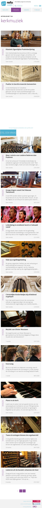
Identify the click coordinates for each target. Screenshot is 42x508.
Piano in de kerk (12, 400)
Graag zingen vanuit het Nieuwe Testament (18, 191)
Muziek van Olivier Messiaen (17, 329)
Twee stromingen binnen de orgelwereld (22, 435)
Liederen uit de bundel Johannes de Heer (22, 470)
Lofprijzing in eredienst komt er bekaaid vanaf (22, 226)
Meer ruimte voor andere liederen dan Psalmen (21, 156)
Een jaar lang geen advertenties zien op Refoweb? (21, 128)
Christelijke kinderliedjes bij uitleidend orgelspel (21, 295)
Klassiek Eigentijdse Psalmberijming (20, 49)
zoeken (19, 6)
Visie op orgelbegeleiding (16, 260)
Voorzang (9, 364)
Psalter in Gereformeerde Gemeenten (21, 84)
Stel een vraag (8, 132)
